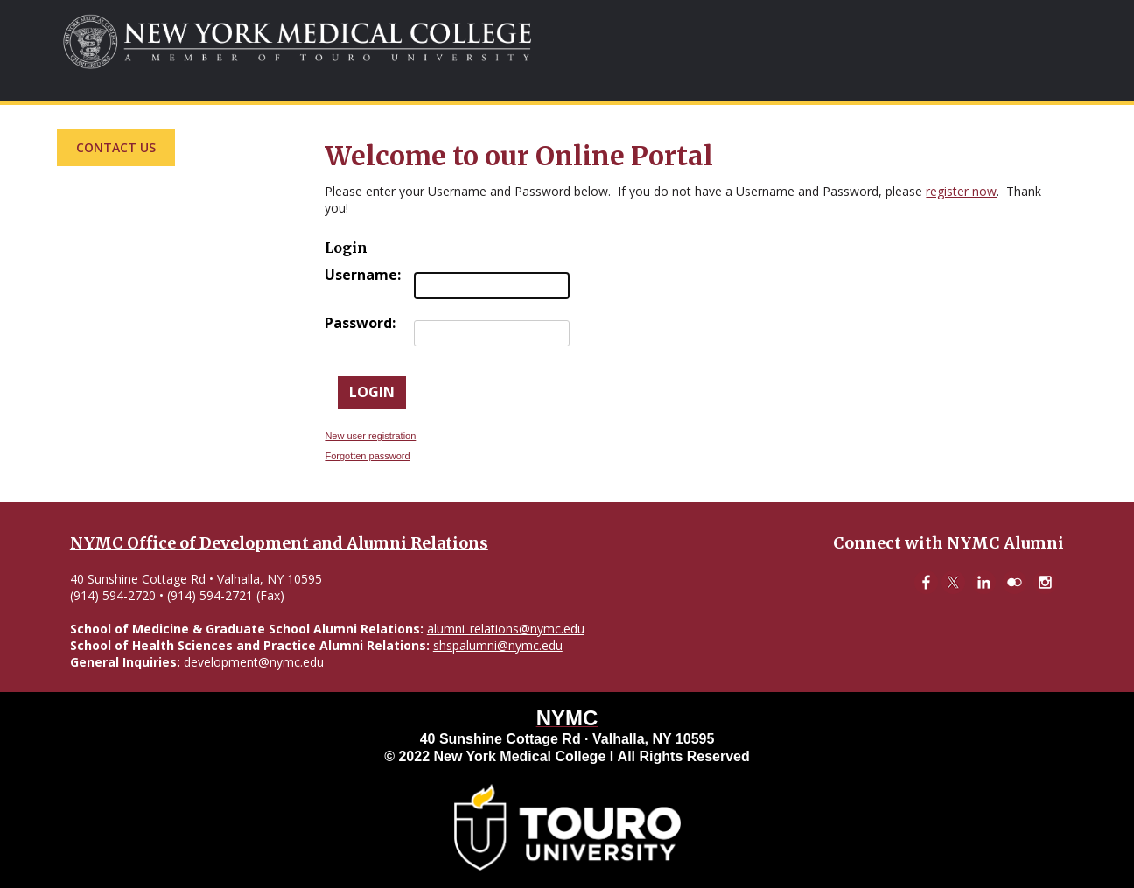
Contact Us (116, 147)
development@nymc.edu (254, 662)
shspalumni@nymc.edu (498, 645)
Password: (360, 322)
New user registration (370, 435)
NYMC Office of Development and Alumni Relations (279, 543)
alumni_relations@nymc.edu (505, 628)
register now (961, 191)
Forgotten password (367, 456)
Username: (363, 274)
